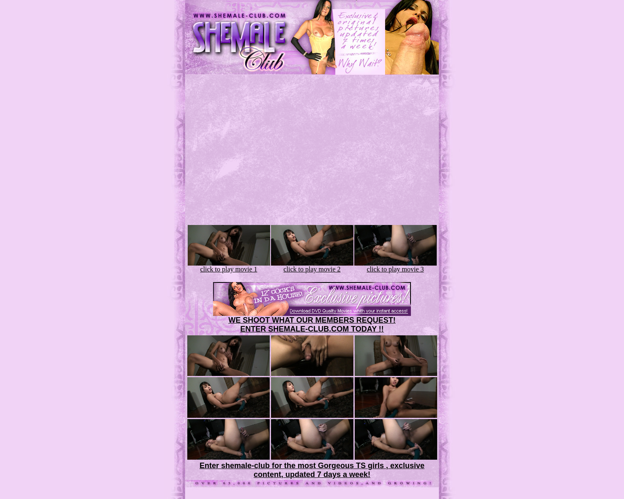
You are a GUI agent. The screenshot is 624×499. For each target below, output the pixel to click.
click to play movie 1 (229, 266)
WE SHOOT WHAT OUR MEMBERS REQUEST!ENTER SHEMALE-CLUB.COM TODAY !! (312, 324)
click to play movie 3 (395, 266)
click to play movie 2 (312, 266)
